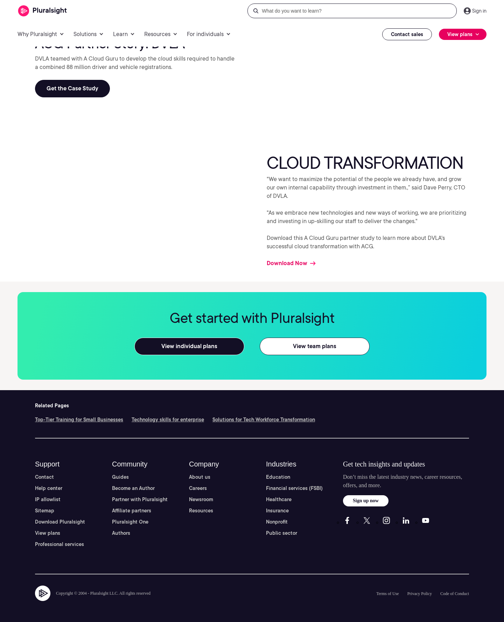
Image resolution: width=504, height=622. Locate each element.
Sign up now (366, 500)
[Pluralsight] (43, 11)
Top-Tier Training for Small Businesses (79, 419)
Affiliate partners (131, 510)
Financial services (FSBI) (294, 488)
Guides (120, 477)
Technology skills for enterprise (168, 419)
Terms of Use (387, 593)
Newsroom (201, 499)
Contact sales (407, 34)
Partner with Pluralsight (140, 499)
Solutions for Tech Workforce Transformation (263, 419)
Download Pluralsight (60, 522)
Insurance (277, 510)
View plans (47, 533)
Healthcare (279, 499)
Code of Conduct (454, 593)
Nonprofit (277, 522)
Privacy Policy (419, 593)
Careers (198, 488)
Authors (121, 533)
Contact (44, 477)
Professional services (59, 544)
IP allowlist (48, 499)
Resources (201, 510)
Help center (48, 488)
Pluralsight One (130, 522)
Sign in (479, 11)
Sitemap (44, 510)
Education (278, 477)
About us (199, 477)
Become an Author (133, 488)
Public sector (281, 533)
